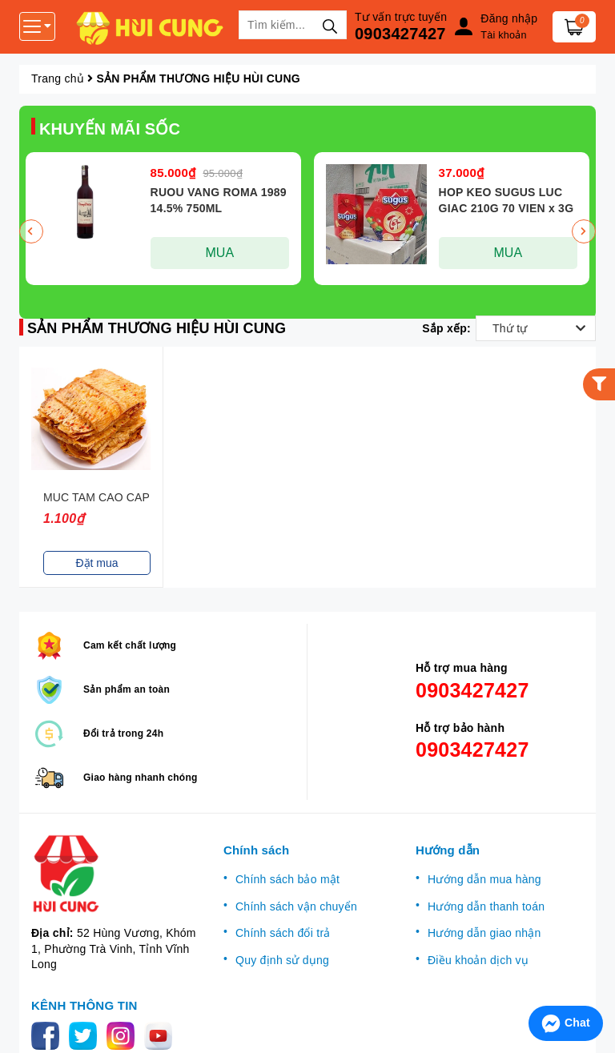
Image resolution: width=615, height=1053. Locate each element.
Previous (31, 231)
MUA (220, 252)
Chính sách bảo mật (287, 879)
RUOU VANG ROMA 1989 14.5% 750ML (219, 200)
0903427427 (400, 33)
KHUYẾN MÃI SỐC (109, 129)
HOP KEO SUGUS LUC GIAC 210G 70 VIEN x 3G (506, 200)
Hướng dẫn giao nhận (484, 932)
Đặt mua (96, 563)
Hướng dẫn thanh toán (486, 906)
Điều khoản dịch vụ (478, 960)
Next (584, 231)
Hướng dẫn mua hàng (484, 879)
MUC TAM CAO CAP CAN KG (97, 497)
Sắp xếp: (446, 328)
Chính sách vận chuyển (296, 906)
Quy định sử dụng (282, 960)
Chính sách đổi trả (283, 932)
